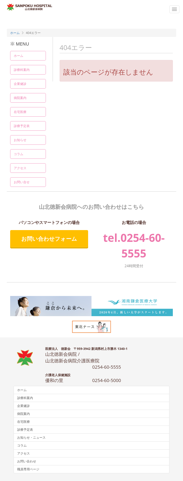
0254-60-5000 (106, 380)
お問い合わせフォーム (49, 238)
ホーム (18, 55)
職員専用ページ (28, 469)
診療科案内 (22, 69)
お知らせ (20, 140)
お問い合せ (22, 182)
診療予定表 (22, 126)
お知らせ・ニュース (31, 437)
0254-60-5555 (106, 367)
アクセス (20, 168)
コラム (18, 154)
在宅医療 (20, 112)
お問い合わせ (26, 461)
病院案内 (20, 98)
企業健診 (20, 84)
